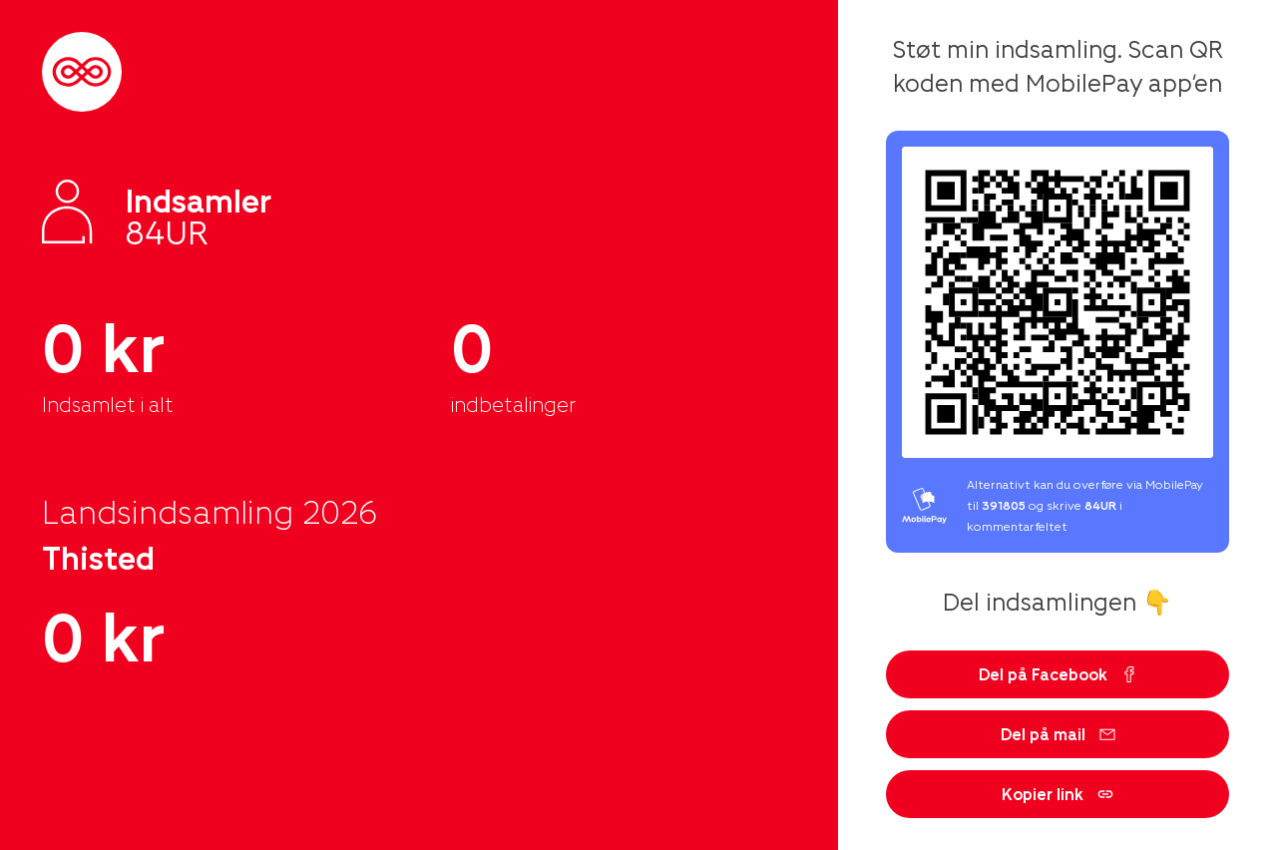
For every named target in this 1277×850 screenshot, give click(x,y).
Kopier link (1057, 793)
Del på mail (1058, 733)
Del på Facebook (1058, 673)
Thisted (98, 557)
